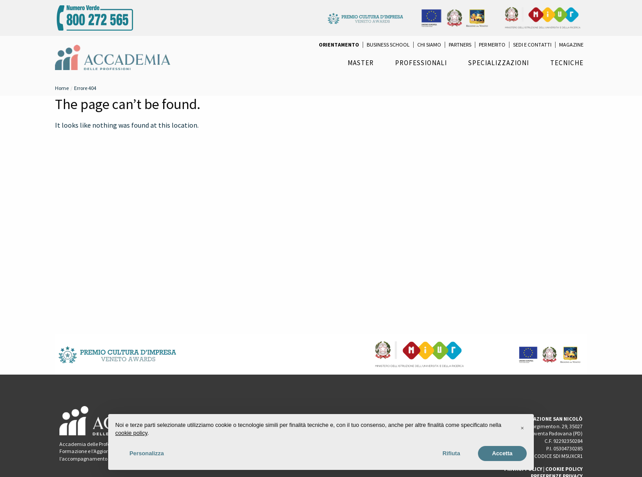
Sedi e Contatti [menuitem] (532, 45)
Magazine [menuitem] (571, 45)
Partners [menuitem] (460, 45)
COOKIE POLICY (564, 468)
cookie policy (131, 433)
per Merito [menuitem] (492, 45)
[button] (522, 428)
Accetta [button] (502, 453)
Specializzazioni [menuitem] (498, 62)
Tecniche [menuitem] (566, 62)
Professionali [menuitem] (421, 62)
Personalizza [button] (146, 453)
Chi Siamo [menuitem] (429, 45)
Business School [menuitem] (388, 45)
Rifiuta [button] (451, 453)
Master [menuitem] (361, 62)
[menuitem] (339, 45)
